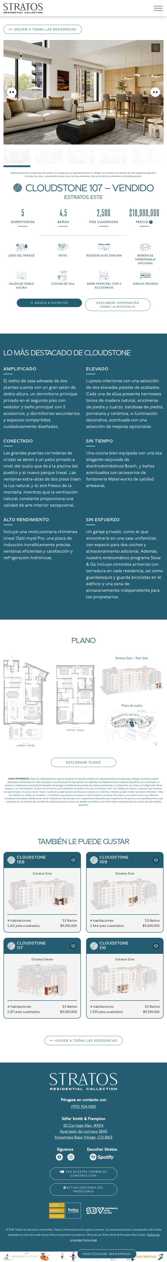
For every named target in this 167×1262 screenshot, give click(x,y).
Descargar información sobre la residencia (118, 305)
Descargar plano (83, 762)
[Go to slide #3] (80, 156)
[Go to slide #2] (48, 156)
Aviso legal (90, 1240)
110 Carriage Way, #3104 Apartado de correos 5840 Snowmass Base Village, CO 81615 (83, 1132)
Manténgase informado (107, 1254)
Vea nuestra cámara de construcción (83, 1174)
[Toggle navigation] (158, 9)
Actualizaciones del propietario (83, 1189)
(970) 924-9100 (83, 1107)
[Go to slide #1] (16, 156)
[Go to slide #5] (144, 156)
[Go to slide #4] (112, 156)
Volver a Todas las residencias (42, 29)
